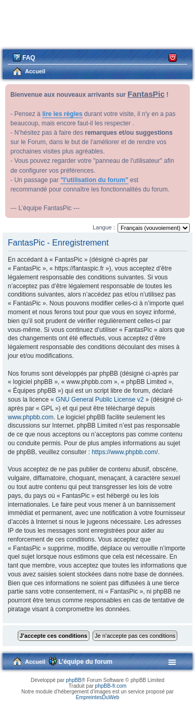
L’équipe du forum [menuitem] (85, 661)
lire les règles (62, 114)
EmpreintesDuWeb (98, 697)
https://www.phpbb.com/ (125, 452)
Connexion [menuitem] (173, 57)
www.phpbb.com (31, 417)
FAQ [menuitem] (28, 57)
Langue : (104, 227)
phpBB (74, 680)
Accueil (35, 662)
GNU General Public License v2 (100, 399)
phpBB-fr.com (111, 686)
